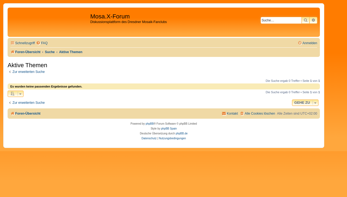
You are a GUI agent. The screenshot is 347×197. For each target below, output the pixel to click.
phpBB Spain (169, 128)
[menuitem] (41, 43)
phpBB (150, 123)
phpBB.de (182, 133)
